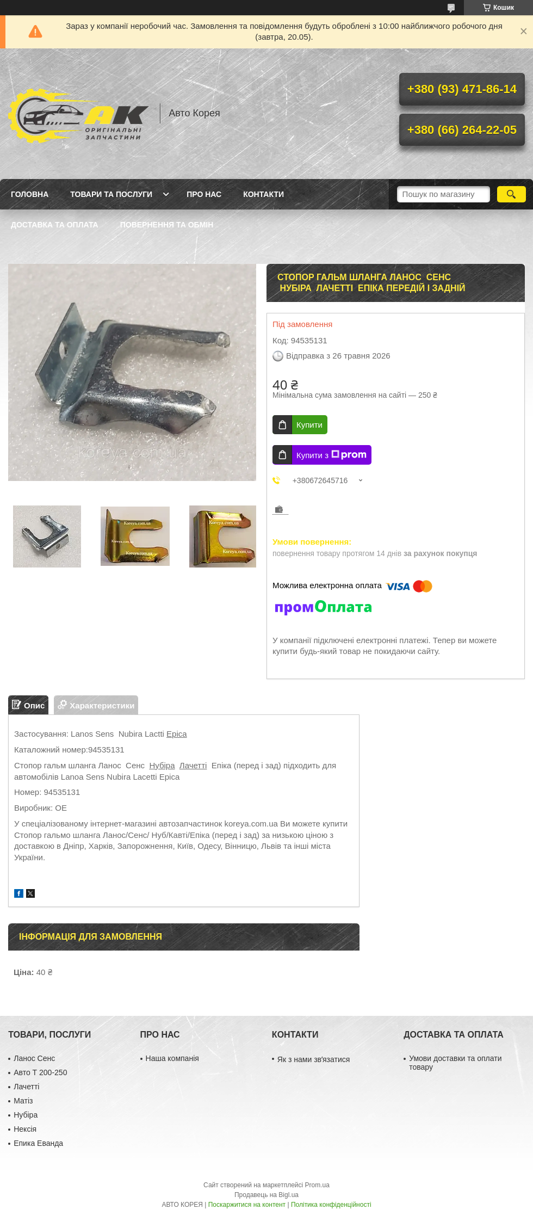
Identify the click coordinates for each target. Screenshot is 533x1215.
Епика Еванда (38, 1143)
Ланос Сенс (34, 1058)
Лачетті (193, 765)
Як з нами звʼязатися (313, 1059)
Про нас (204, 194)
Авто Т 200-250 (40, 1072)
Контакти (263, 194)
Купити (309, 424)
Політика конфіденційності (331, 1204)
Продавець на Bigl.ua (266, 1195)
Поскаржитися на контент (247, 1204)
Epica (176, 733)
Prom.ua (317, 1185)
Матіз (23, 1100)
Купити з (331, 455)
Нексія (25, 1129)
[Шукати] (511, 194)
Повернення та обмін (167, 224)
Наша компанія (172, 1058)
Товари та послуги (111, 194)
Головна (29, 194)
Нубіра (162, 765)
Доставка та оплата (54, 224)
